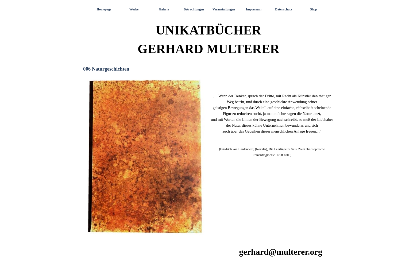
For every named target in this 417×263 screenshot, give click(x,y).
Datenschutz (283, 9)
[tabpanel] (272, 116)
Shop (313, 9)
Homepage (104, 9)
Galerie (164, 9)
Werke (133, 9)
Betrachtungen (194, 9)
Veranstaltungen (224, 9)
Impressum (253, 9)
